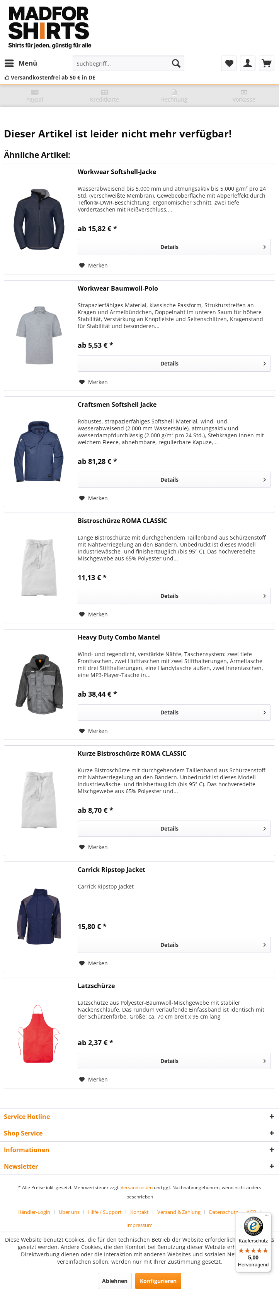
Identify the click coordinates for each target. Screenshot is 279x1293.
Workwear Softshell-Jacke (117, 172)
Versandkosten (137, 1187)
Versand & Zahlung (179, 1211)
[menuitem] (20, 63)
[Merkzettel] (228, 63)
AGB (251, 1211)
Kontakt (139, 1211)
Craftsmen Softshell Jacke (117, 405)
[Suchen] (176, 63)
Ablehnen (115, 1281)
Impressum (139, 1225)
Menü (21, 62)
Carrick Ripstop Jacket (111, 870)
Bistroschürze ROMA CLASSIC (122, 521)
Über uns (69, 1211)
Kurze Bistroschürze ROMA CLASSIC (132, 754)
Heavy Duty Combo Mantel (119, 637)
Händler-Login (33, 1211)
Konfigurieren (158, 1281)
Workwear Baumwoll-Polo (118, 288)
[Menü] (266, 1217)
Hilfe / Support (105, 1211)
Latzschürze (96, 986)
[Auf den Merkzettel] (93, 265)
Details (213, 245)
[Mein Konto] (247, 63)
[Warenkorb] (266, 63)
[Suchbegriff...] (128, 63)
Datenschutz (223, 1211)
